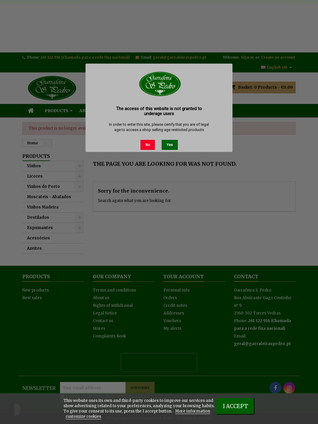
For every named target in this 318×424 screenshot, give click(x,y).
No (147, 145)
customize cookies (83, 416)
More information (192, 411)
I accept (235, 406)
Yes (170, 145)
